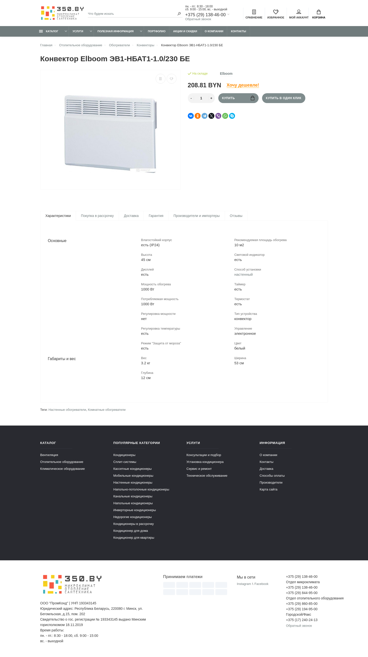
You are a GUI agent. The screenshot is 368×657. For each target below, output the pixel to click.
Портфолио (156, 31)
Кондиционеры (124, 455)
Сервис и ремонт (199, 469)
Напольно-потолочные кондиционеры (141, 490)
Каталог (49, 31)
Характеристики (58, 216)
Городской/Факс (298, 615)
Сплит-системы (124, 462)
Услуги (78, 31)
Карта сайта (268, 490)
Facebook (261, 584)
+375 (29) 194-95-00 (302, 609)
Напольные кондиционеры (133, 503)
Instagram (244, 584)
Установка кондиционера (205, 462)
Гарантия (156, 216)
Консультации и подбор (204, 455)
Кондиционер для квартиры (133, 538)
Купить (238, 98)
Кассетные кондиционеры (132, 469)
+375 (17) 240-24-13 (302, 620)
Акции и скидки (185, 31)
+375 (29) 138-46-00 (205, 14)
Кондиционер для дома (130, 531)
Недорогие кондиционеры (132, 517)
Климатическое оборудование (62, 469)
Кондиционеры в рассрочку (133, 524)
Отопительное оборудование (61, 462)
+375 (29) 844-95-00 (302, 593)
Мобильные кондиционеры (133, 476)
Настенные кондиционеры (132, 483)
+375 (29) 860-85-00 (302, 604)
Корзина (318, 14)
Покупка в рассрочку (97, 216)
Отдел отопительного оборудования (307, 599)
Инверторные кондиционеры (134, 510)
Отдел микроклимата (303, 582)
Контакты (238, 31)
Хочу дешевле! (243, 85)
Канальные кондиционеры (132, 497)
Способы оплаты (272, 476)
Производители (271, 483)
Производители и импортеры (197, 216)
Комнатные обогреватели (106, 410)
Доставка (131, 216)
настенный (243, 275)
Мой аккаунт (299, 14)
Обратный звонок (198, 19)
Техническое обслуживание (207, 476)
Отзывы (236, 216)
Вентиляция (49, 455)
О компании (214, 31)
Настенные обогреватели (67, 410)
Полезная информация (116, 31)
